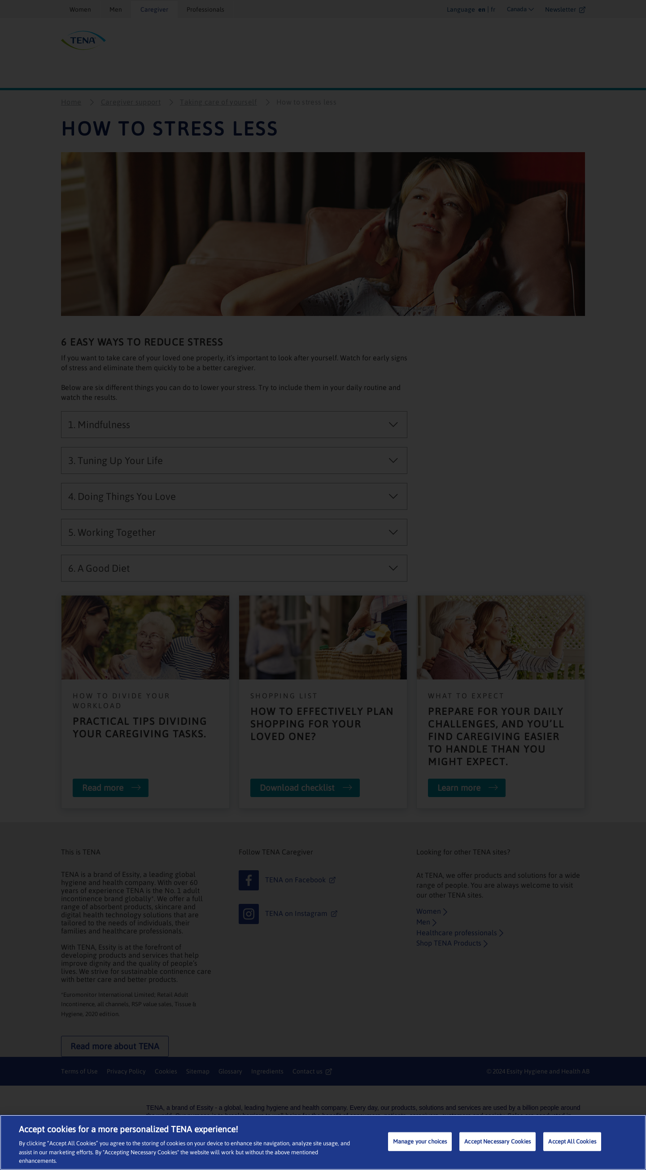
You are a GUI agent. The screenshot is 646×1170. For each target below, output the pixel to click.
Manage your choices (420, 1141)
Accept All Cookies (572, 1141)
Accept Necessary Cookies (497, 1141)
